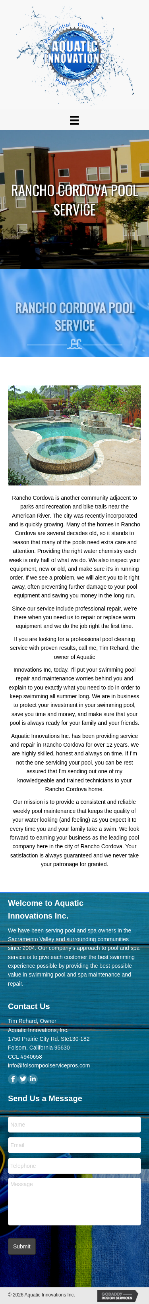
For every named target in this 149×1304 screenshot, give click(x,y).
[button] (13, 1079)
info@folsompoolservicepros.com (49, 1065)
